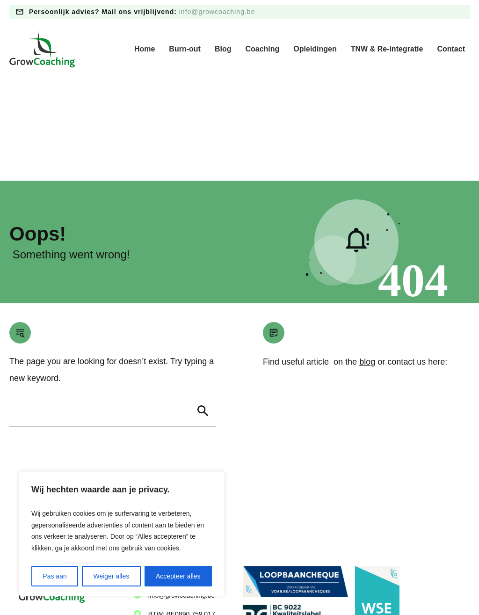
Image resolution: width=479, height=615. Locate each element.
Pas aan (54, 576)
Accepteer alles (178, 576)
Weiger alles (111, 576)
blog (367, 265)
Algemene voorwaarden (253, 586)
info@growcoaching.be (217, 11)
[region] (122, 534)
